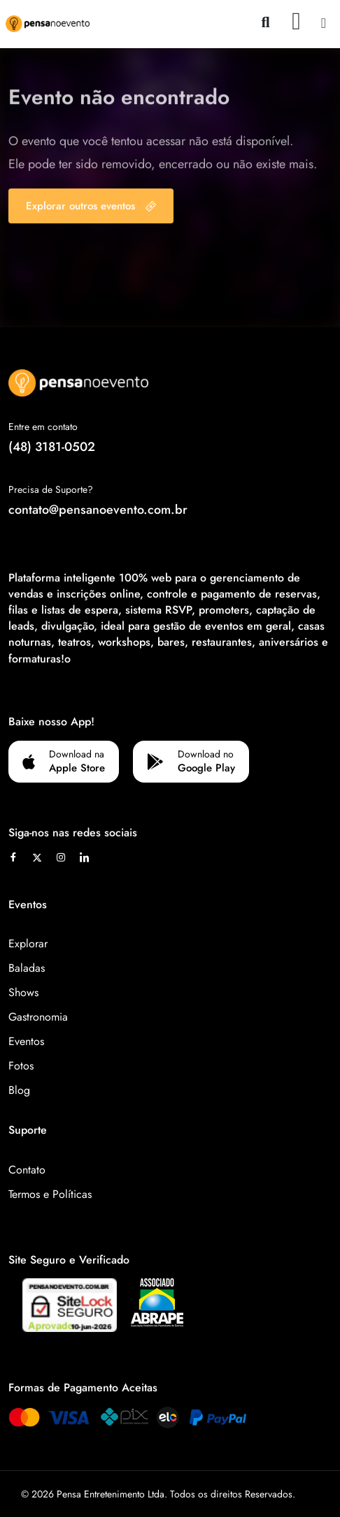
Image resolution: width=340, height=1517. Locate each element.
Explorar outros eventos (91, 206)
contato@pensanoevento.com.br (97, 510)
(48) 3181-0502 (51, 447)
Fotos (21, 1066)
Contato (26, 1170)
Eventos (26, 1041)
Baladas (26, 968)
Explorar (28, 943)
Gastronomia (38, 1017)
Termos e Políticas (50, 1194)
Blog (19, 1090)
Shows (23, 992)
